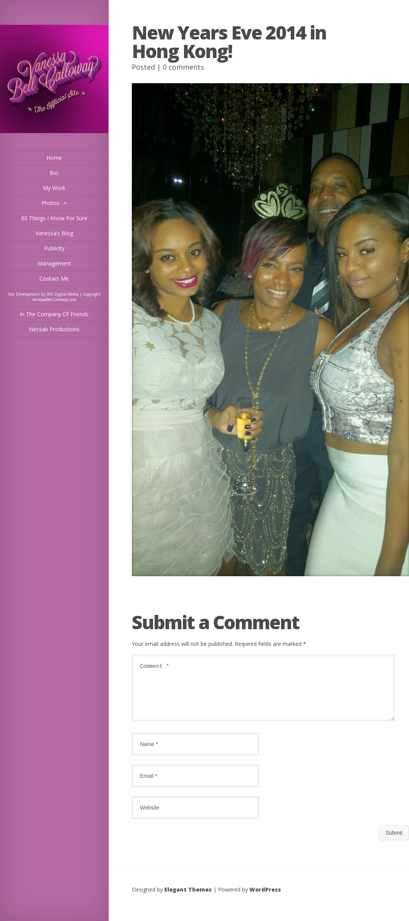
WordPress (265, 898)
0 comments (183, 67)
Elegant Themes (188, 898)
